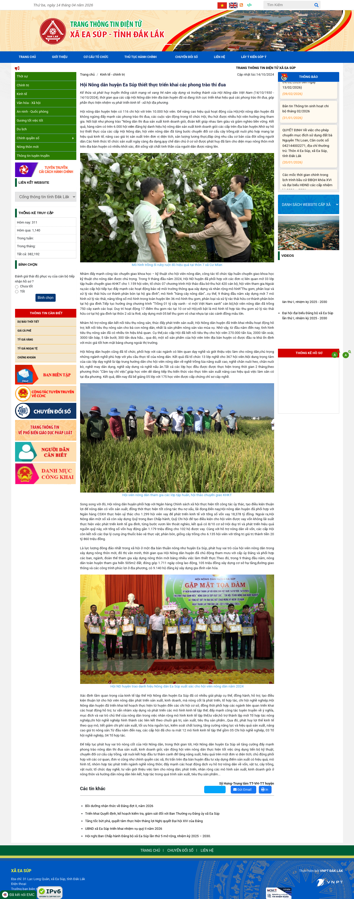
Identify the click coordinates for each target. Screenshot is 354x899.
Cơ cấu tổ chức (95, 57)
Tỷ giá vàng (25, 339)
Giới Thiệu (59, 57)
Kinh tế (22, 94)
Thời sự (22, 76)
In (264, 789)
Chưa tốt (26, 286)
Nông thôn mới (28, 147)
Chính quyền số (45, 138)
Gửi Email (242, 789)
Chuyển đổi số (186, 57)
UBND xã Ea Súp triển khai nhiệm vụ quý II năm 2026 (123, 829)
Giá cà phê (24, 330)
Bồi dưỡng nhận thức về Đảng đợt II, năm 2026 (119, 806)
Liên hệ (219, 57)
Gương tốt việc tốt (30, 120)
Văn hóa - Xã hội (29, 103)
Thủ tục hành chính (141, 57)
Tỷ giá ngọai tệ (28, 348)
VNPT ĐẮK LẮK (331, 871)
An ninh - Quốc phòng (32, 111)
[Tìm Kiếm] (292, 5)
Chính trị (23, 85)
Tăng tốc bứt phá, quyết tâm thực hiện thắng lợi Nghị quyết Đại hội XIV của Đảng (144, 821)
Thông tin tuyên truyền (33, 156)
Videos (288, 256)
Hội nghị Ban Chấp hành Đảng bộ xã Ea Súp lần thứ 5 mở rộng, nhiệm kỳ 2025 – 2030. (148, 836)
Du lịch (22, 129)
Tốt (22, 291)
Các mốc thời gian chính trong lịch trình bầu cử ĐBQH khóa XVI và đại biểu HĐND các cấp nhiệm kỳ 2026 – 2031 (308, 189)
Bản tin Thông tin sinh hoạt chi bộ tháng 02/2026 (308, 116)
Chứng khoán (27, 357)
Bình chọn (46, 298)
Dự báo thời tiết (28, 321)
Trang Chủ (27, 57)
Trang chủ (87, 74)
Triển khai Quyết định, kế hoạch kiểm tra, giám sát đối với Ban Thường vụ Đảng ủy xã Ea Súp (152, 813)
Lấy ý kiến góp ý (253, 57)
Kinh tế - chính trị (112, 74)
